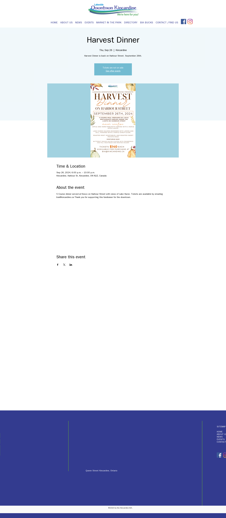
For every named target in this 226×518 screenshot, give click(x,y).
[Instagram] (190, 21)
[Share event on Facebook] (57, 265)
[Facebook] (183, 21)
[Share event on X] (64, 265)
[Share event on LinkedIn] (71, 265)
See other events (113, 70)
